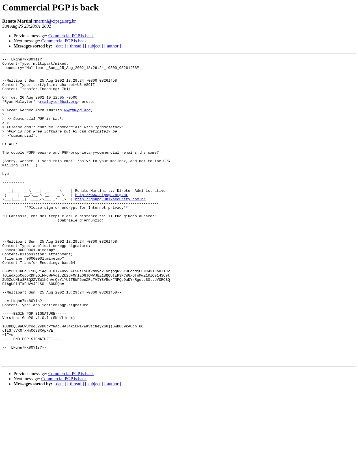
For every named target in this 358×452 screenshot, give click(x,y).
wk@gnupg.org (77, 120)
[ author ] (112, 46)
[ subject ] (94, 46)
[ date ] (59, 46)
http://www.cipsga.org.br (101, 222)
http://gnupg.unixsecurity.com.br (110, 227)
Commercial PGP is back (71, 35)
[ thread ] (75, 46)
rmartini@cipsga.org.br (54, 21)
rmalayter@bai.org (58, 110)
